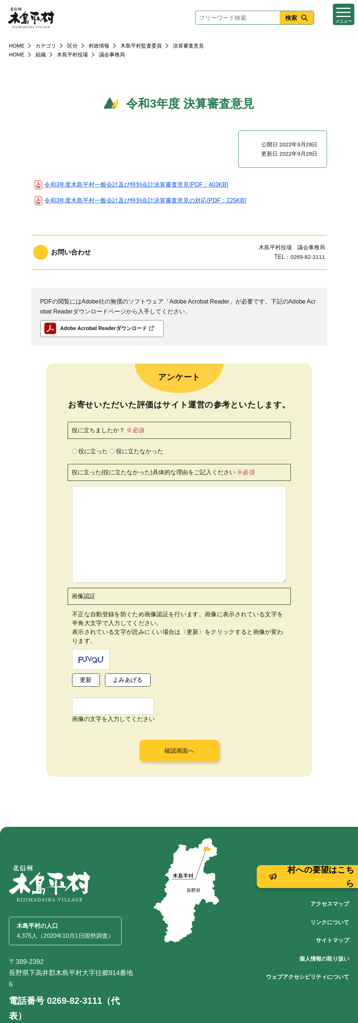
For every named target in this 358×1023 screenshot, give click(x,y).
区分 (72, 46)
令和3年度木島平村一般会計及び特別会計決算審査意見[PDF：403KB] (136, 184)
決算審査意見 (188, 46)
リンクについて (329, 887)
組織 (40, 55)
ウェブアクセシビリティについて (307, 941)
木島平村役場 (72, 55)
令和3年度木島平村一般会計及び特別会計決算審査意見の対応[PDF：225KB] (145, 200)
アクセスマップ (329, 868)
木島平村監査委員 (141, 46)
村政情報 (99, 46)
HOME (16, 46)
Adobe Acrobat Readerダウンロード (107, 328)
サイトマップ (332, 905)
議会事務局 (112, 55)
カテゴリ (45, 46)
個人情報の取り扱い (324, 923)
